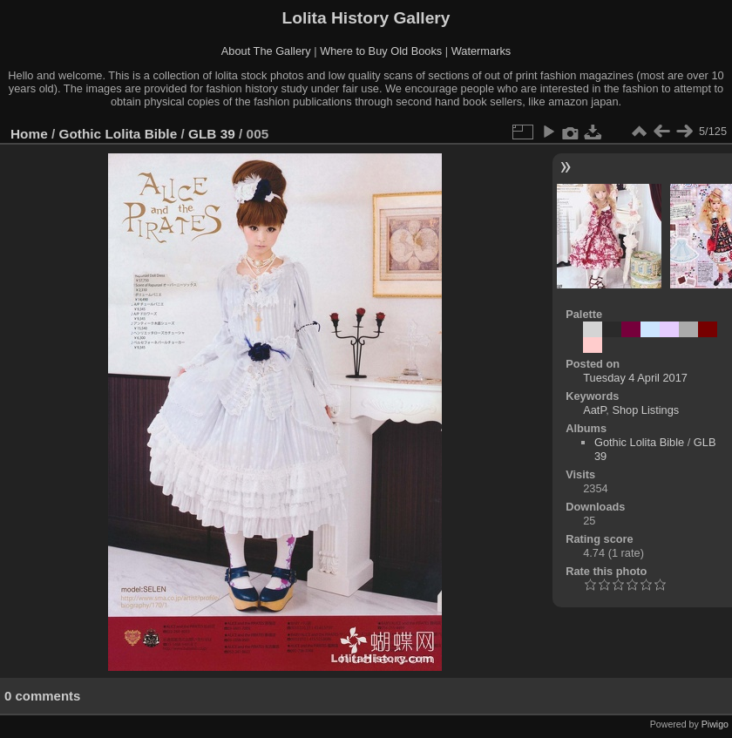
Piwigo (715, 724)
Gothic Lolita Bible (118, 133)
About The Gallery (266, 51)
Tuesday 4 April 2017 (635, 377)
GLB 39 (211, 133)
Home (29, 133)
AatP (594, 409)
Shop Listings (645, 409)
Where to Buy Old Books (381, 51)
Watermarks (481, 51)
